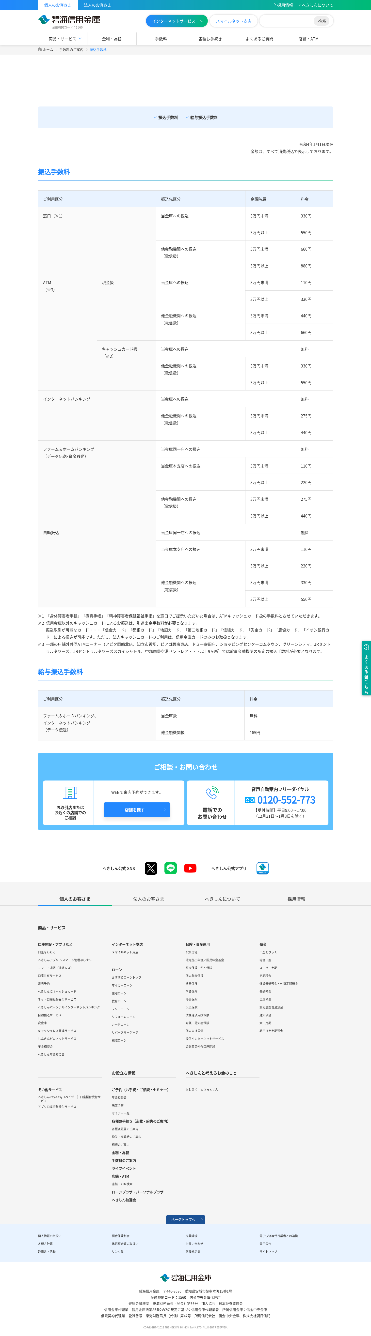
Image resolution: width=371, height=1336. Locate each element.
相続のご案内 (120, 1144)
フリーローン (120, 1009)
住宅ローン (119, 993)
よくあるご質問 (259, 39)
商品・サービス (62, 39)
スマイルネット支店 (233, 21)
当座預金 (265, 999)
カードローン (120, 1024)
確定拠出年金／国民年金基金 (205, 960)
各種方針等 (45, 1244)
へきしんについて (317, 5)
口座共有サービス (50, 976)
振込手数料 (168, 117)
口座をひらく (47, 952)
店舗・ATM (309, 39)
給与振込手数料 (204, 117)
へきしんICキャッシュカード (57, 991)
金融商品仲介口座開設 (200, 1046)
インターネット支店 (127, 944)
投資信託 (191, 952)
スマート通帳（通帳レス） (55, 968)
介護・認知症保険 (197, 1023)
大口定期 (265, 1023)
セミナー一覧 (120, 1113)
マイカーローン (122, 985)
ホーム (48, 49)
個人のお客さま (58, 5)
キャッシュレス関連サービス (57, 1031)
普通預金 (265, 991)
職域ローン (119, 1040)
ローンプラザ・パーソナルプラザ (137, 1191)
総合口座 (265, 960)
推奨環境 (191, 1236)
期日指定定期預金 (271, 1031)
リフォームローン (123, 1017)
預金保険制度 (120, 1236)
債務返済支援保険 (197, 1015)
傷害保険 (191, 999)
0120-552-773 (286, 799)
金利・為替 (112, 39)
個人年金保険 (194, 976)
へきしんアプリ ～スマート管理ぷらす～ (65, 960)
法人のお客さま (98, 5)
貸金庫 (42, 1023)
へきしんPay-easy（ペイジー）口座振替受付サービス (69, 1099)
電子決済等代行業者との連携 (278, 1236)
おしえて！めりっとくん (202, 1089)
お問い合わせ (194, 1244)
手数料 (161, 39)
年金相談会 (45, 1046)
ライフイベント (124, 1168)
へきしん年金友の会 (51, 1054)
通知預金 (265, 1015)
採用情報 (285, 5)
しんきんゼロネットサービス (57, 1038)
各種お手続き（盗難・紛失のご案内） (141, 1121)
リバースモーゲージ (125, 1032)
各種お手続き (210, 39)
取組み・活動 (47, 1251)
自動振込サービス (50, 1015)
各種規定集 (193, 1251)
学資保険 (191, 991)
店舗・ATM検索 (122, 1184)
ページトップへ (183, 1219)
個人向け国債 (194, 1031)
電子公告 (265, 1244)
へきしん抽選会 (124, 1199)
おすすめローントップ (126, 977)
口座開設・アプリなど (55, 944)
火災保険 (191, 1007)
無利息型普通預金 (271, 1007)
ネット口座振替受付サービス (57, 999)
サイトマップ (268, 1251)
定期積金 (265, 976)
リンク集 (118, 1251)
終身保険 (191, 983)
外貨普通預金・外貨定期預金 (278, 983)
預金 (262, 944)
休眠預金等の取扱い (125, 1244)
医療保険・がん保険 (199, 968)
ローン (117, 969)
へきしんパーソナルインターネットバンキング (69, 1007)
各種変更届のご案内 (125, 1129)
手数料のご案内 (71, 49)
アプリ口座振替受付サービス (57, 1107)
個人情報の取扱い (50, 1236)
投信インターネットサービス (205, 1038)
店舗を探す (135, 810)
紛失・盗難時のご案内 (126, 1137)
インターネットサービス (173, 21)
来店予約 (44, 983)
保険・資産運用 (198, 944)
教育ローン (119, 1001)
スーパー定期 (268, 968)
